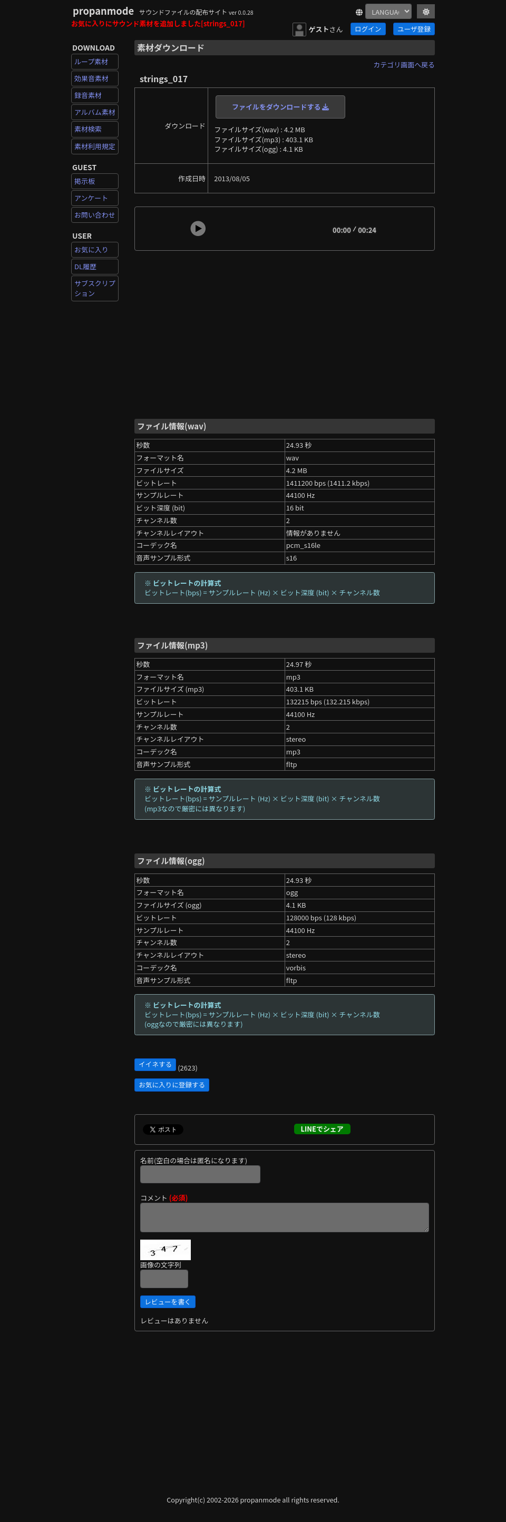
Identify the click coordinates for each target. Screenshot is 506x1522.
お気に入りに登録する (172, 1084)
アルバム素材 (94, 112)
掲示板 (84, 181)
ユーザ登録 (414, 29)
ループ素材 (91, 61)
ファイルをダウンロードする (280, 107)
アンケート (91, 198)
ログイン (368, 29)
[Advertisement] (284, 334)
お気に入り (91, 249)
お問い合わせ (94, 215)
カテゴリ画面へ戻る (404, 65)
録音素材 (88, 95)
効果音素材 (91, 78)
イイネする (155, 1064)
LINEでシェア (322, 1129)
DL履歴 (85, 266)
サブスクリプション (94, 288)
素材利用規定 (94, 146)
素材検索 (88, 129)
